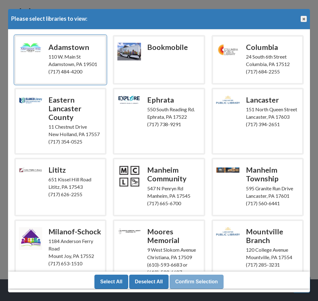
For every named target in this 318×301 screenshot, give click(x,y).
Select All (111, 282)
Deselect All (149, 282)
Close (303, 19)
